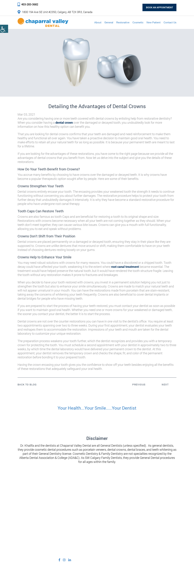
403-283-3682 (28, 4)
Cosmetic (137, 22)
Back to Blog (27, 384)
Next (165, 384)
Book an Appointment (159, 7)
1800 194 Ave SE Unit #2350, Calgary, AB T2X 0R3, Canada (55, 12)
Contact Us (170, 22)
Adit (143, 569)
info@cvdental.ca (70, 544)
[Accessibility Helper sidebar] (4, 29)
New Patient (154, 22)
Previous (139, 384)
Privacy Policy (90, 569)
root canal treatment (125, 267)
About (97, 22)
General (108, 22)
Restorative (122, 22)
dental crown (64, 122)
